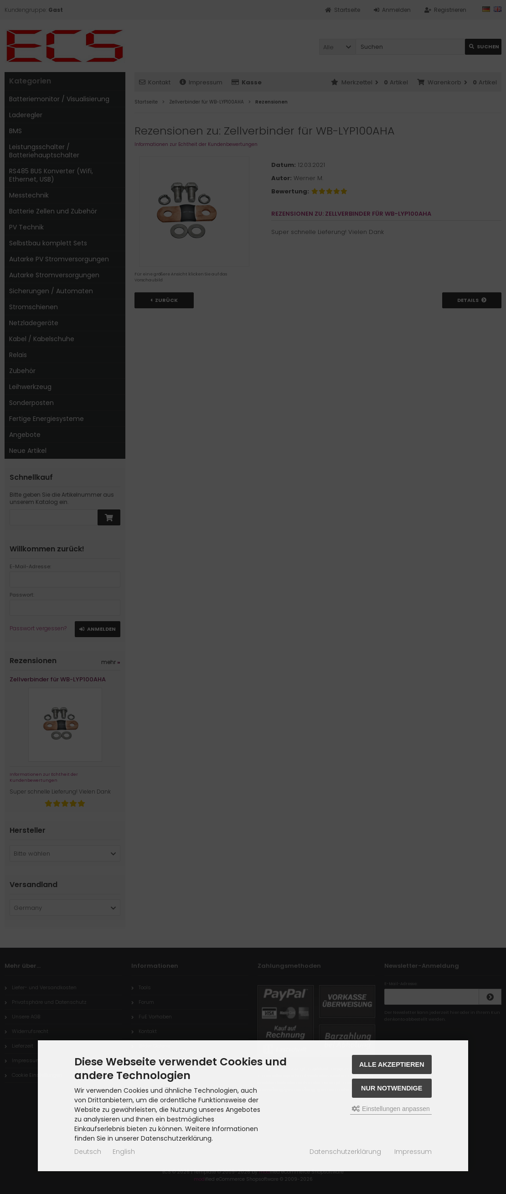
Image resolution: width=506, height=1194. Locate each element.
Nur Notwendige (391, 1088)
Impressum (413, 1151)
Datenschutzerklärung (345, 1151)
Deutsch (87, 1151)
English (124, 1151)
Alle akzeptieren (391, 1064)
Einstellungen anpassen (391, 1108)
